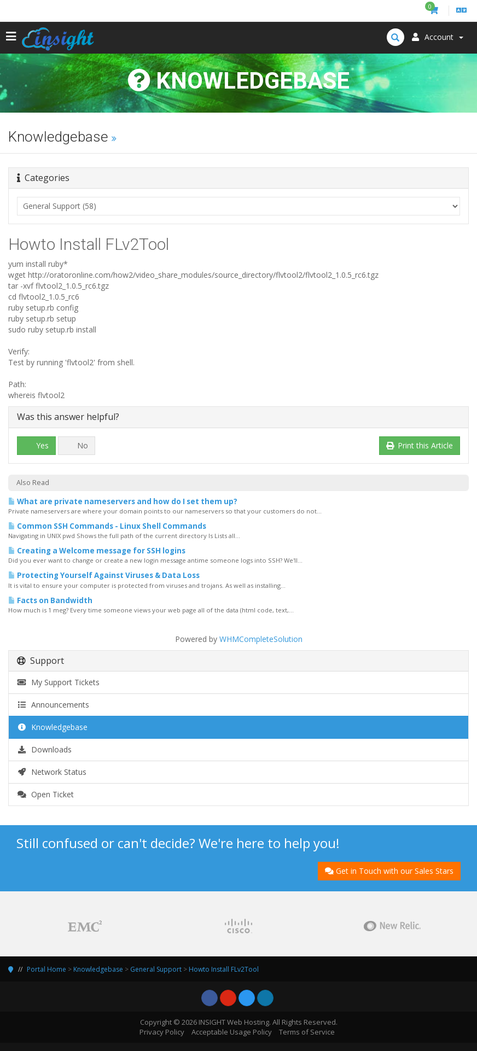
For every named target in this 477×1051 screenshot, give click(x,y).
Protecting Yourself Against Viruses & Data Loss (104, 575)
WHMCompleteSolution (261, 639)
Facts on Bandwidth (50, 600)
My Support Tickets (58, 682)
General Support (156, 969)
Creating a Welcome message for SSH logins (96, 551)
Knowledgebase (52, 727)
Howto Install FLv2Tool (224, 969)
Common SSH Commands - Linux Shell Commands (107, 526)
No (76, 445)
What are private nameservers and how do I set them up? (122, 501)
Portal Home (46, 969)
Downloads (44, 749)
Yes (36, 445)
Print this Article (419, 445)
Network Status (51, 772)
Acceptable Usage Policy (231, 1032)
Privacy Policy (161, 1032)
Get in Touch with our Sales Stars (389, 871)
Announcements (53, 704)
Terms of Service (307, 1032)
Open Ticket (45, 794)
